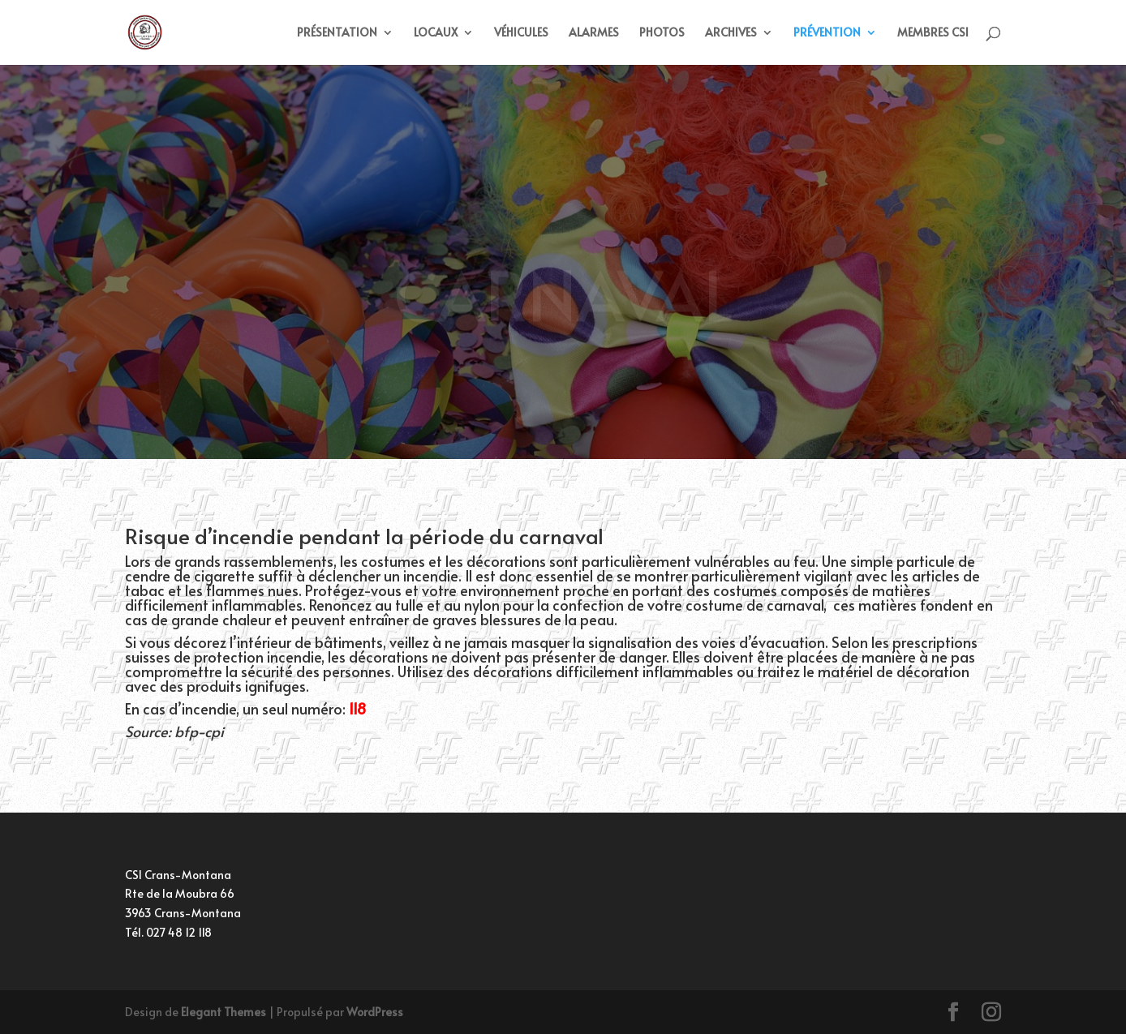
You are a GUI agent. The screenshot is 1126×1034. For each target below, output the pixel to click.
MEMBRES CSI (933, 33)
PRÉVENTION (827, 33)
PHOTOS (662, 33)
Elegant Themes (223, 1011)
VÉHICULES (521, 33)
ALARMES (594, 33)
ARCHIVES (731, 33)
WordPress (374, 1011)
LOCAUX (436, 33)
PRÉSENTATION (337, 33)
